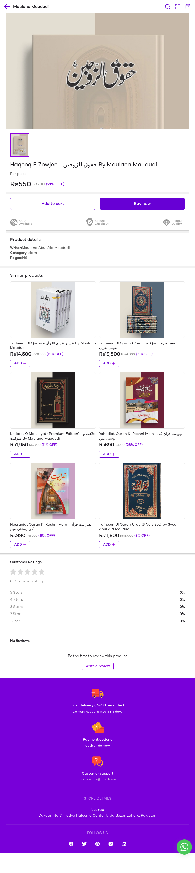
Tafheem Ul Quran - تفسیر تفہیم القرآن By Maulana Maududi (53, 345)
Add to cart (53, 203)
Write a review (97, 666)
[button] (19, 145)
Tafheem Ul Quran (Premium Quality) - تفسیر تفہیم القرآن (138, 345)
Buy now (142, 203)
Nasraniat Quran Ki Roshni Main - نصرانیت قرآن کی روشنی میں (51, 526)
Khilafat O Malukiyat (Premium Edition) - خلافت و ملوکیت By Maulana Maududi (52, 436)
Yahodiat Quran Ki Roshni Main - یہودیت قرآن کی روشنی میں (141, 436)
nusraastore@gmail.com (97, 779)
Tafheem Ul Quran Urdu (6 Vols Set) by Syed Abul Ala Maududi (137, 526)
